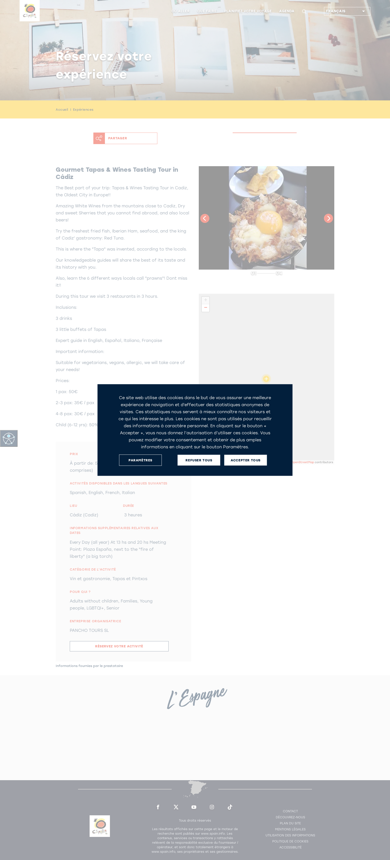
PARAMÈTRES (140, 460)
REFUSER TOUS (198, 460)
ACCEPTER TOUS (246, 460)
